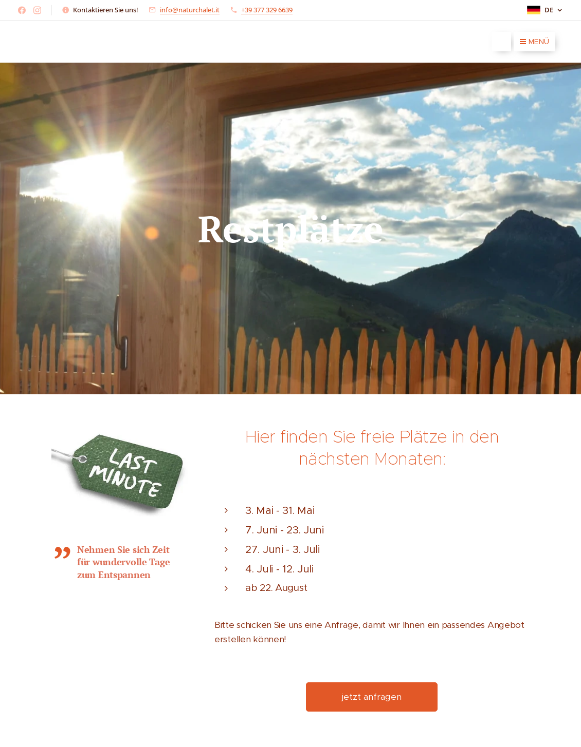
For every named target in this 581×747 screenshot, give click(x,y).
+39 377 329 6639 (267, 9)
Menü (534, 41)
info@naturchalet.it (190, 9)
